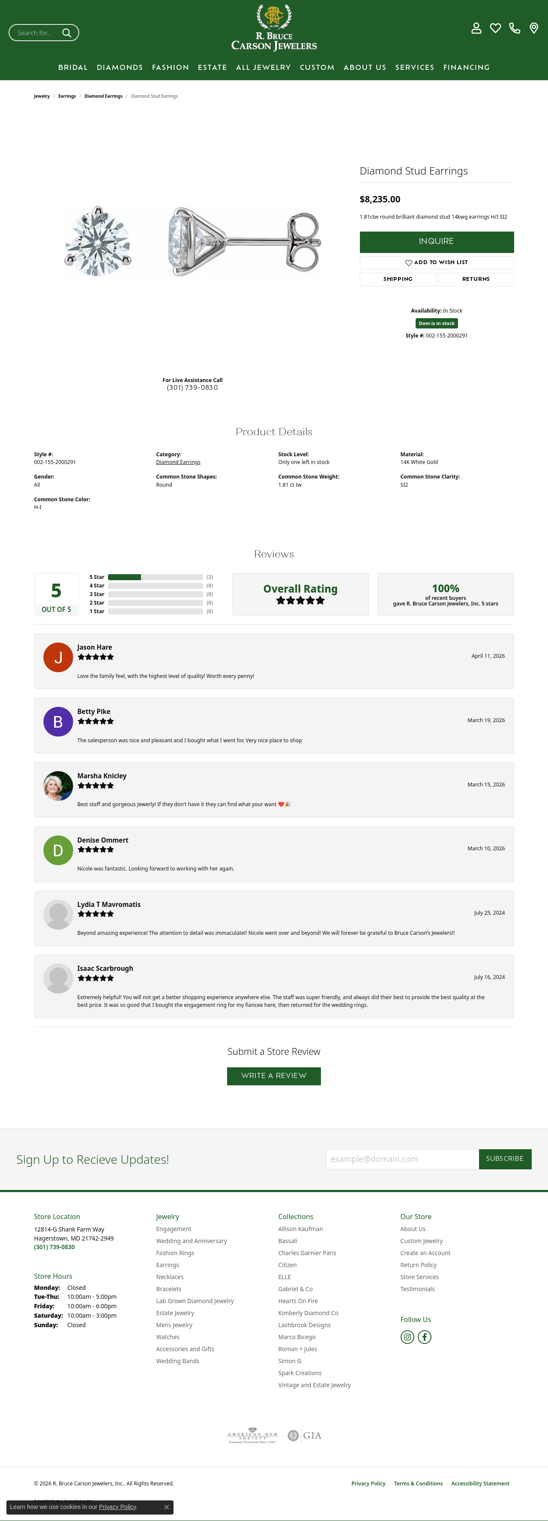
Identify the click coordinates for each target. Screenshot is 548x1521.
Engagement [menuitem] (174, 1229)
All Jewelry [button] (263, 68)
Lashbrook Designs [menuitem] (304, 1325)
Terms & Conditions (418, 1483)
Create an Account (426, 1253)
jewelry (42, 96)
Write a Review (274, 1076)
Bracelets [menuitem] (169, 1289)
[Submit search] (68, 32)
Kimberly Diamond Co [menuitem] (308, 1313)
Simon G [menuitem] (290, 1361)
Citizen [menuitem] (287, 1265)
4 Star (97, 585)
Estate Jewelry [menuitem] (175, 1313)
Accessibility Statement (480, 1483)
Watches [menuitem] (168, 1337)
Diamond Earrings (103, 96)
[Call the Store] (54, 1247)
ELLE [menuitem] (284, 1277)
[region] (192, 241)
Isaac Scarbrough (106, 968)
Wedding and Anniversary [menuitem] (191, 1241)
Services (415, 68)
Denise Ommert (103, 840)
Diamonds (120, 68)
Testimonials (418, 1289)
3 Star (97, 594)
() (210, 577)
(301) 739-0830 (192, 388)
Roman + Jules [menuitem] (297, 1349)
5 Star (97, 577)
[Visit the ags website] (252, 1435)
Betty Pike (94, 711)
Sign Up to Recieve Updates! (92, 1159)
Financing (466, 68)
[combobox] (34, 32)
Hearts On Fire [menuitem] (298, 1301)
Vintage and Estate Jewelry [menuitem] (314, 1385)
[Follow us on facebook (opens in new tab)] (424, 1337)
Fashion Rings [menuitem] (175, 1253)
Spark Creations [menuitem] (300, 1373)
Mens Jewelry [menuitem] (174, 1325)
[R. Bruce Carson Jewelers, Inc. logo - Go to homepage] (274, 28)
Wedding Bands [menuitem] (178, 1361)
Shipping (398, 279)
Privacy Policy (368, 1483)
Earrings (67, 96)
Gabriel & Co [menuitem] (295, 1289)
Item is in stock (437, 323)
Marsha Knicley (102, 775)
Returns (476, 279)
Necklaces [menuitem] (170, 1277)
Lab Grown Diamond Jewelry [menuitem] (195, 1301)
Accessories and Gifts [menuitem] (185, 1349)
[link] (514, 28)
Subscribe (505, 1159)
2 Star (97, 602)
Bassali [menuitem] (287, 1241)
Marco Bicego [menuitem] (297, 1337)
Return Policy (419, 1265)
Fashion (170, 68)
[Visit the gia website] (304, 1435)
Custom (317, 68)
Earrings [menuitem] (168, 1265)
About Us (365, 68)
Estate (213, 68)
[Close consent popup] (166, 1507)
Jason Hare (95, 647)
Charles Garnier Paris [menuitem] (307, 1253)
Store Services (420, 1277)
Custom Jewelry (422, 1241)
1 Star (97, 611)
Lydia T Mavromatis (109, 904)
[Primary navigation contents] (274, 68)
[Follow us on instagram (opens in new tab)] (407, 1337)
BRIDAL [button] (73, 68)
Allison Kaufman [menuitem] (300, 1229)
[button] (476, 28)
